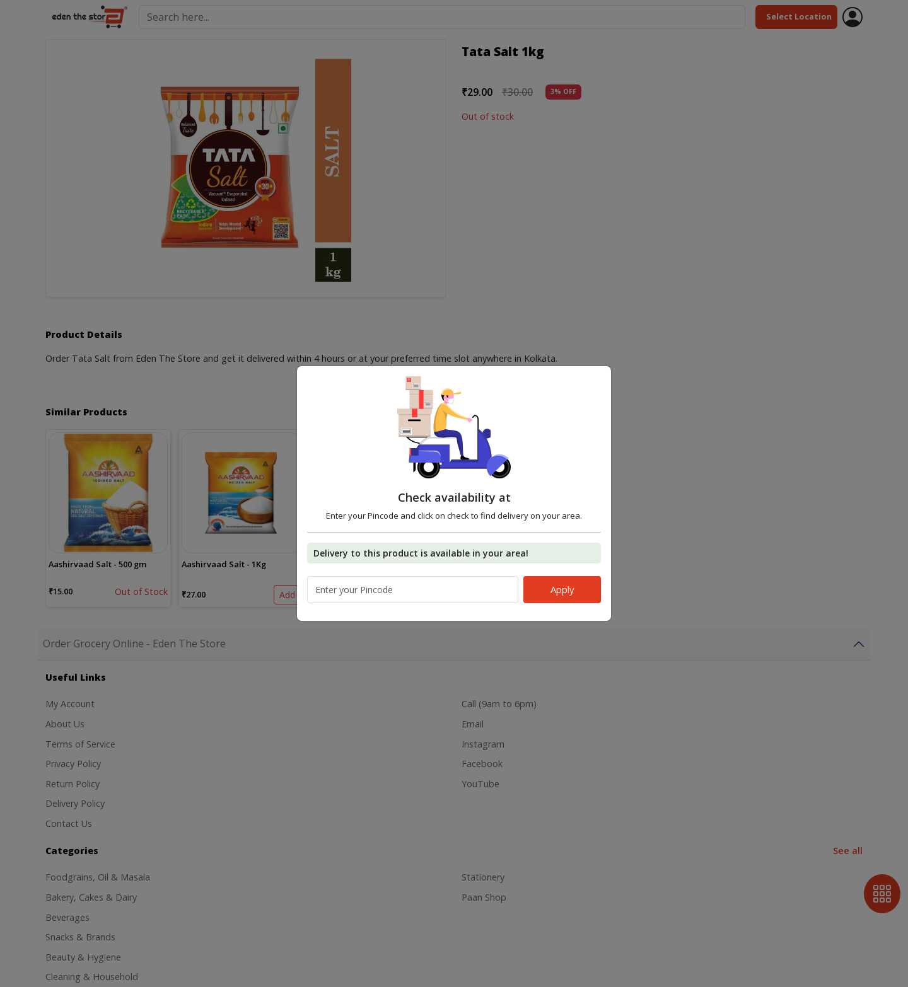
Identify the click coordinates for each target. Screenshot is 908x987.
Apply (562, 589)
